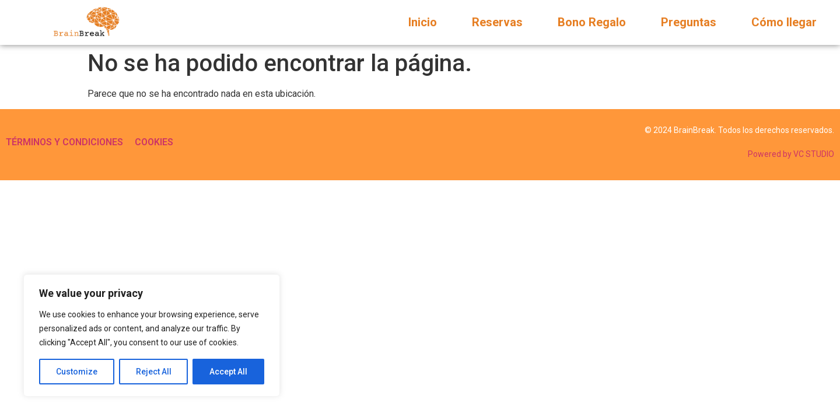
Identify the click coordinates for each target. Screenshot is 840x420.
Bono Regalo (592, 22)
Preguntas (688, 22)
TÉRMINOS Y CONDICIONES (64, 142)
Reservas (497, 22)
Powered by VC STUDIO (791, 154)
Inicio (422, 22)
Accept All (228, 371)
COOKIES (154, 142)
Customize (76, 371)
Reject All (154, 371)
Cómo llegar (784, 22)
